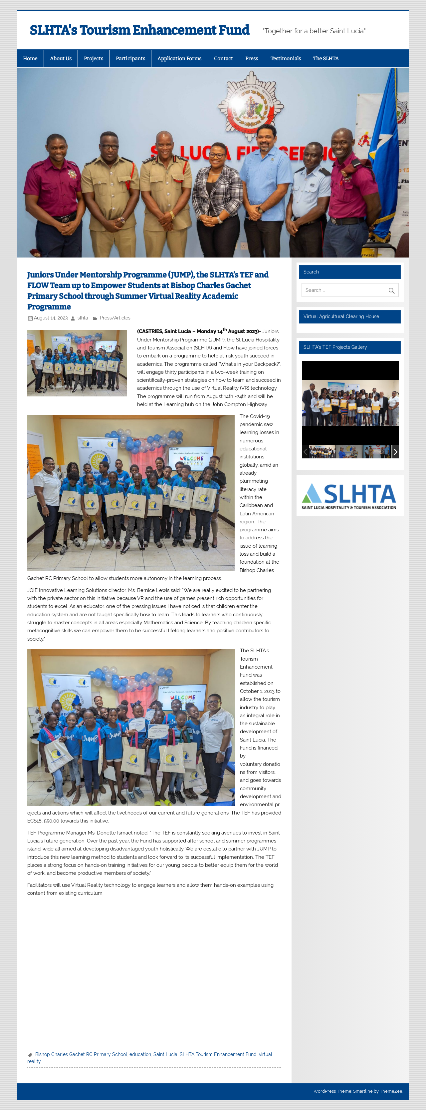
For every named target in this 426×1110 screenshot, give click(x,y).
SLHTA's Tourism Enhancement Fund (139, 30)
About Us (61, 59)
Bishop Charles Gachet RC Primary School (81, 1054)
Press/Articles (115, 317)
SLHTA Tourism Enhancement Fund (218, 1054)
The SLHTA (326, 59)
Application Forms (179, 59)
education (140, 1054)
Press (251, 59)
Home (30, 59)
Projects (93, 59)
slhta (83, 317)
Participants (130, 59)
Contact (223, 59)
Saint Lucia (165, 1054)
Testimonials (286, 59)
